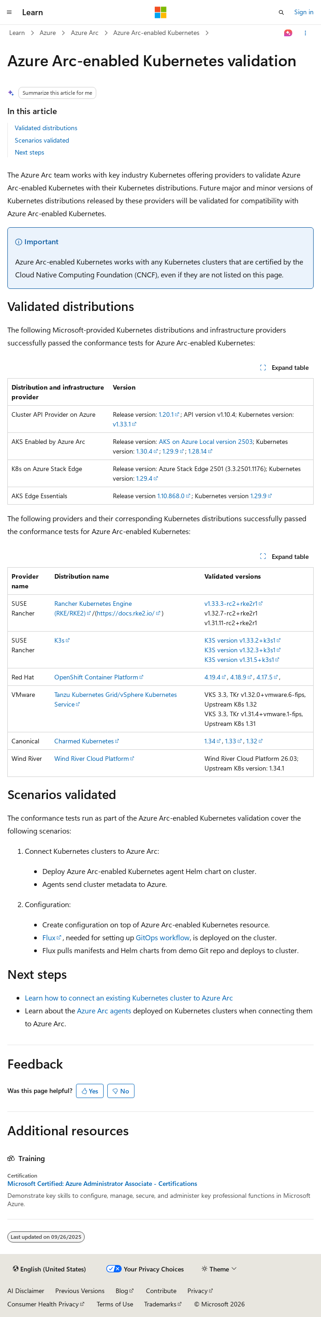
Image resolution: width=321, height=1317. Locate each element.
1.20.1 (166, 414)
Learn (17, 32)
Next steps (29, 152)
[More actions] (306, 33)
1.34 (210, 740)
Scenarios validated (42, 140)
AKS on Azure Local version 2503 (206, 441)
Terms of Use (115, 1304)
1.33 (230, 740)
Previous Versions (80, 1290)
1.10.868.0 (171, 495)
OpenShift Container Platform (96, 677)
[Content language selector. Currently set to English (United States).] (49, 1269)
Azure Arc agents (104, 1010)
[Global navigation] (9, 12)
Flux (48, 937)
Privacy (197, 1290)
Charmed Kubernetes (84, 740)
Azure (48, 32)
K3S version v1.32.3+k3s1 (239, 649)
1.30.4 (144, 451)
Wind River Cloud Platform (91, 758)
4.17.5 (265, 677)
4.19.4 (212, 677)
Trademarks (160, 1304)
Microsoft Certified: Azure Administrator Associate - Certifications (102, 1183)
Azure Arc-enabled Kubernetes (156, 32)
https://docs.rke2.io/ (126, 613)
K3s (59, 640)
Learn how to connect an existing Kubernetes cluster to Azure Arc (129, 997)
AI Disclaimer (25, 1290)
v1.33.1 (122, 424)
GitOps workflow (163, 937)
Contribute (161, 1290)
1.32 (251, 740)
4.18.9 (238, 677)
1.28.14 (197, 451)
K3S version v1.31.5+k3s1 (239, 659)
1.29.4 (144, 478)
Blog (122, 1290)
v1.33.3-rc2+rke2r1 (230, 603)
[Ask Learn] (289, 33)
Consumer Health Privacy (43, 1304)
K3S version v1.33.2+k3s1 (239, 640)
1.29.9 (171, 451)
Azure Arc (85, 32)
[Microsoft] (161, 12)
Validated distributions (46, 127)
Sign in (304, 11)
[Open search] (281, 12)
